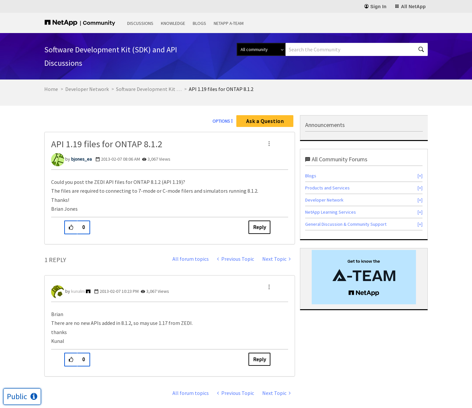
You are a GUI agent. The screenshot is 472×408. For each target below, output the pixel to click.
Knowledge (173, 23)
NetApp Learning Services (330, 212)
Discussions (140, 23)
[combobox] (356, 49)
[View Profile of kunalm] (78, 291)
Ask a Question (265, 121)
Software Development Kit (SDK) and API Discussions (149, 89)
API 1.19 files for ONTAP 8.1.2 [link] (221, 89)
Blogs (199, 23)
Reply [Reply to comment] (259, 359)
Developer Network (87, 89)
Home (51, 89)
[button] (269, 144)
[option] (364, 277)
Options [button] (221, 121)
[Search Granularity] (261, 49)
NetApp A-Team (229, 23)
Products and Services (327, 188)
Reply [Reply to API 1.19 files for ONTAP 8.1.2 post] (259, 227)
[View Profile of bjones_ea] (81, 159)
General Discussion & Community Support (345, 224)
